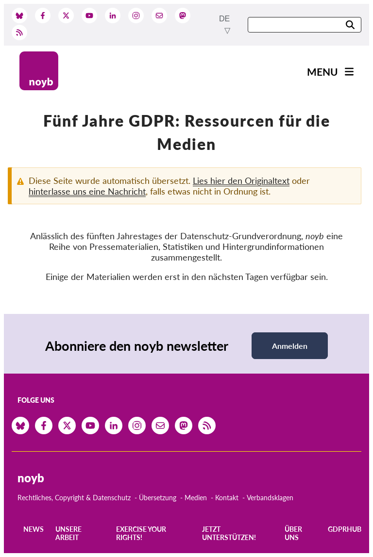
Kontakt (226, 497)
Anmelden (289, 345)
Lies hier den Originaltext (241, 180)
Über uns (293, 533)
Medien (196, 497)
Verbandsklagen (270, 497)
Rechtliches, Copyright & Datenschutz (74, 497)
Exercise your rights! (141, 533)
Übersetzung (157, 497)
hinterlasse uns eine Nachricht (87, 191)
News (33, 529)
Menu (322, 71)
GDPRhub (344, 529)
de (224, 19)
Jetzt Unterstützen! (229, 533)
